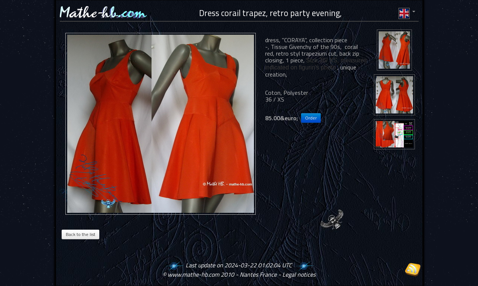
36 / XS (274, 99)
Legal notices (299, 274)
